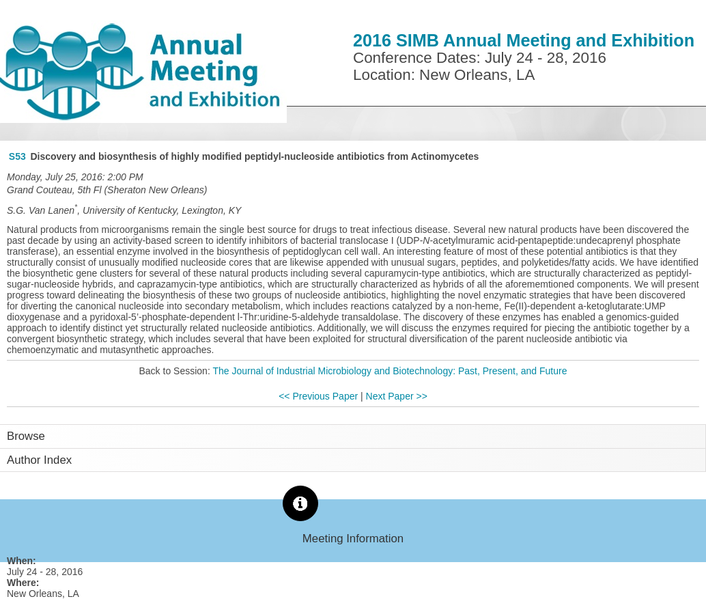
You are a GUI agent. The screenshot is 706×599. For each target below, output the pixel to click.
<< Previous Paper (318, 396)
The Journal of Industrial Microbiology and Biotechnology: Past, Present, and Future (389, 370)
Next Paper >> (396, 396)
